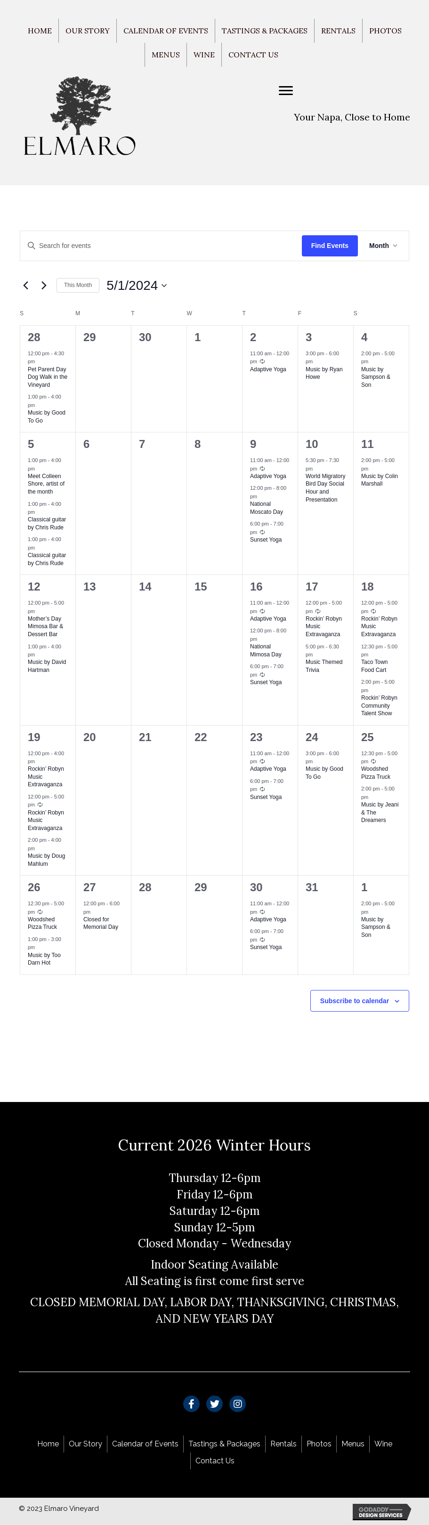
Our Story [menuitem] (87, 30)
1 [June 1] (364, 887)
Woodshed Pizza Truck (375, 773)
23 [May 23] (256, 737)
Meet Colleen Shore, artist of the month (46, 484)
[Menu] (286, 91)
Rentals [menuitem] (338, 30)
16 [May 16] (256, 586)
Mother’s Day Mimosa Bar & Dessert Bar (45, 626)
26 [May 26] (34, 887)
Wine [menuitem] (204, 54)
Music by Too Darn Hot (44, 959)
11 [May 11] (367, 444)
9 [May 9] (253, 444)
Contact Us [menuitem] (253, 54)
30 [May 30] (256, 887)
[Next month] (43, 285)
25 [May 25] (367, 737)
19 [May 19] (34, 737)
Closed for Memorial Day (100, 923)
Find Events (329, 245)
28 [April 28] (34, 337)
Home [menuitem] (40, 30)
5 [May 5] (31, 444)
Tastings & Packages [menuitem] (265, 30)
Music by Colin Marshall (379, 480)
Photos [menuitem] (385, 30)
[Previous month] (25, 285)
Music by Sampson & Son (375, 377)
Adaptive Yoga (268, 369)
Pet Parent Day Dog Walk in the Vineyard (47, 377)
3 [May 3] (309, 337)
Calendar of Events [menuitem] (165, 30)
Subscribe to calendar (354, 1001)
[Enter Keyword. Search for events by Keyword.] (161, 246)
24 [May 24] (312, 737)
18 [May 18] (367, 586)
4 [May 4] (364, 337)
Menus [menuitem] (166, 54)
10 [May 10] (312, 444)
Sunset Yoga (266, 539)
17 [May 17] (312, 586)
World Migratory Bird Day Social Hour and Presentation (325, 488)
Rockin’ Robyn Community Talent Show (379, 706)
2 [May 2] (253, 337)
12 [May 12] (34, 586)
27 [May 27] (89, 887)
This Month (78, 285)
